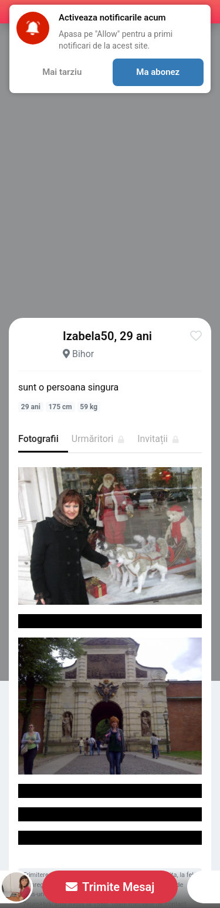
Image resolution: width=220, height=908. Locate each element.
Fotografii (38, 438)
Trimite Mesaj (110, 887)
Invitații (158, 438)
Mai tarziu (62, 72)
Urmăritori (98, 438)
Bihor (83, 353)
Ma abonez (158, 72)
